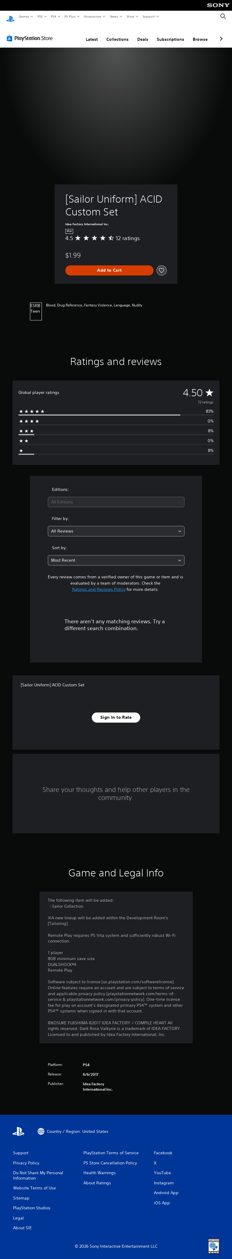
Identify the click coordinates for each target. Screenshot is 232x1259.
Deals (142, 33)
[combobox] (116, 496)
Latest (92, 33)
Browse (200, 33)
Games (24, 16)
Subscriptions (170, 33)
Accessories (92, 16)
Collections (117, 33)
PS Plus (70, 16)
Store (130, 16)
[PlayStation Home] (10, 17)
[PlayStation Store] (31, 32)
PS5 (40, 16)
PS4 (53, 16)
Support (148, 16)
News (114, 16)
